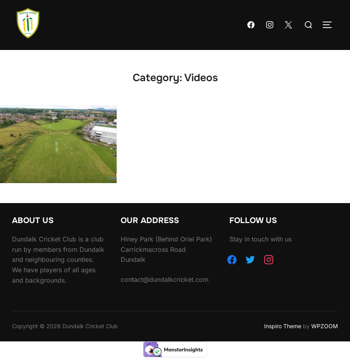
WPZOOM (324, 326)
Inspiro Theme (282, 326)
